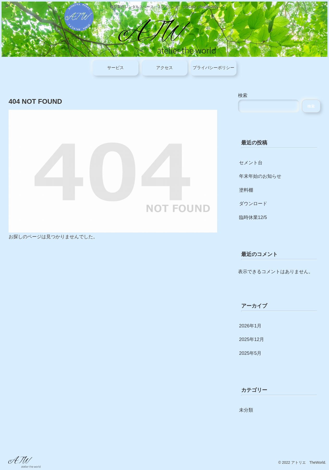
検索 (242, 95)
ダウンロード (253, 203)
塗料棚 (246, 190)
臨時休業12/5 (253, 217)
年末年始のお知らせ (260, 176)
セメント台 (251, 162)
